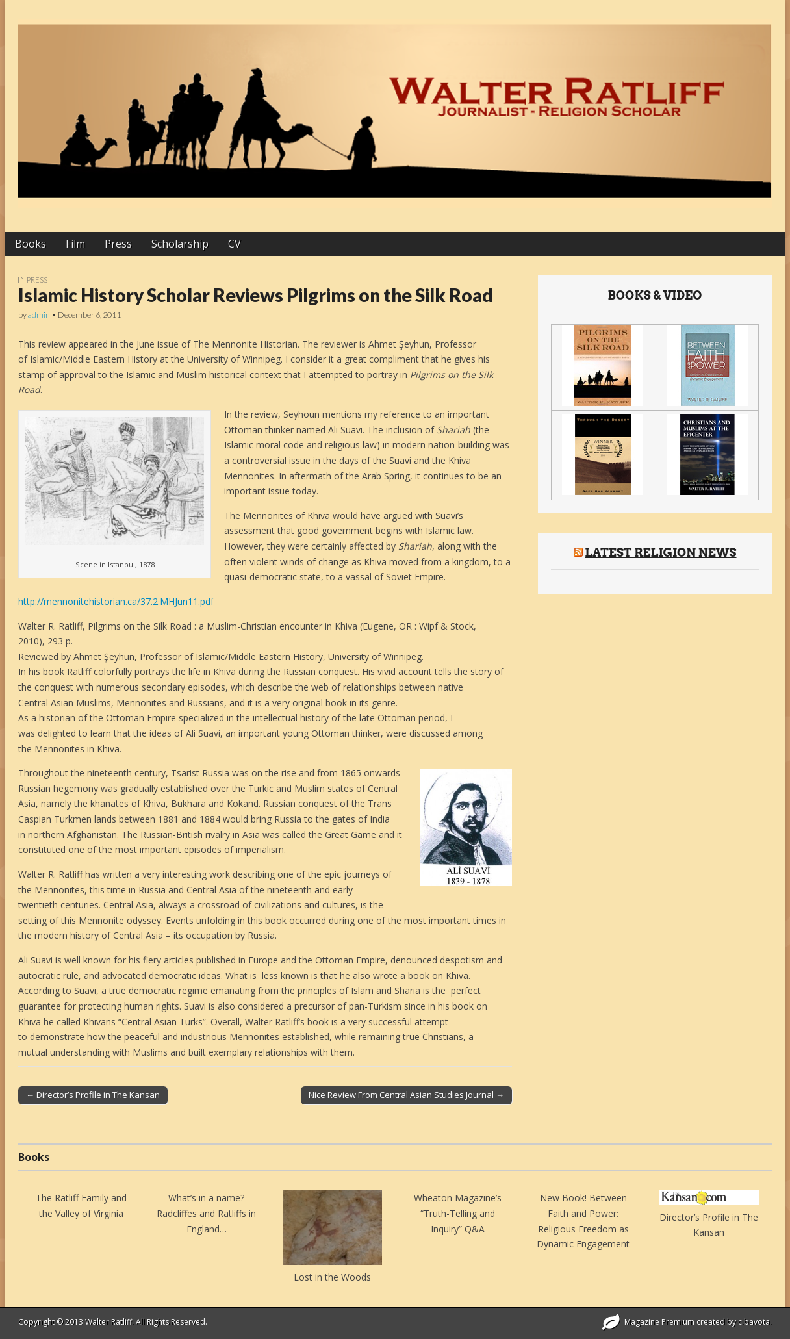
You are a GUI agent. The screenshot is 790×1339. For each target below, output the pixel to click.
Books (30, 243)
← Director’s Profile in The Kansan (93, 1095)
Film (75, 243)
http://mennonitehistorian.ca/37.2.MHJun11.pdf (116, 601)
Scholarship (180, 243)
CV (234, 243)
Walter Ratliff (108, 1321)
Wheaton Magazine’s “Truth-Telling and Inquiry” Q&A (458, 1213)
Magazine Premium (659, 1321)
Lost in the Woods (332, 1277)
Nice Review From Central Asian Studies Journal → (406, 1095)
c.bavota (754, 1321)
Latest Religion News (660, 552)
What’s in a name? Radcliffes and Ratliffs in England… (206, 1213)
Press (118, 243)
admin (39, 315)
